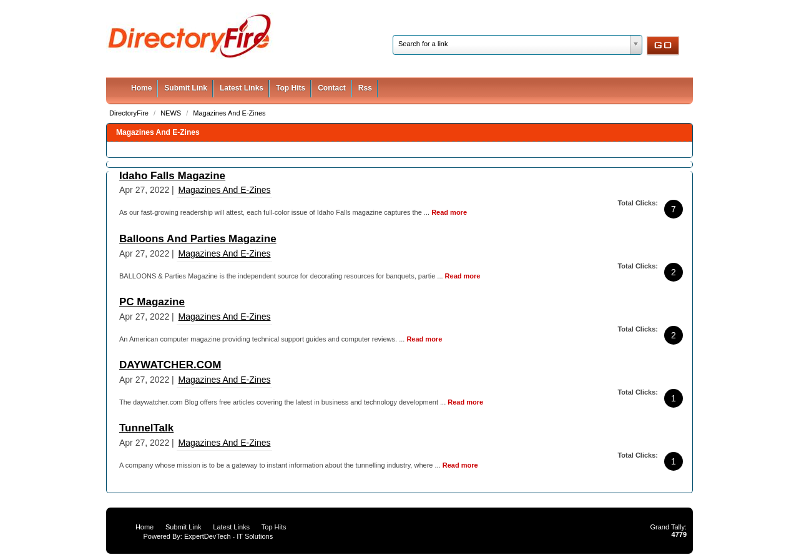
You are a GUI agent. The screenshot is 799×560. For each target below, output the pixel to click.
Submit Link (185, 88)
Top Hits (290, 88)
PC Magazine (152, 302)
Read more (449, 212)
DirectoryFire (129, 113)
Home (141, 88)
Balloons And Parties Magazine (198, 239)
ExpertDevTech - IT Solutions (228, 536)
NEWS (171, 113)
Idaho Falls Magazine (172, 176)
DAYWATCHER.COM (170, 365)
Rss (365, 88)
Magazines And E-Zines (229, 113)
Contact (332, 88)
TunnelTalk (146, 428)
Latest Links (241, 88)
